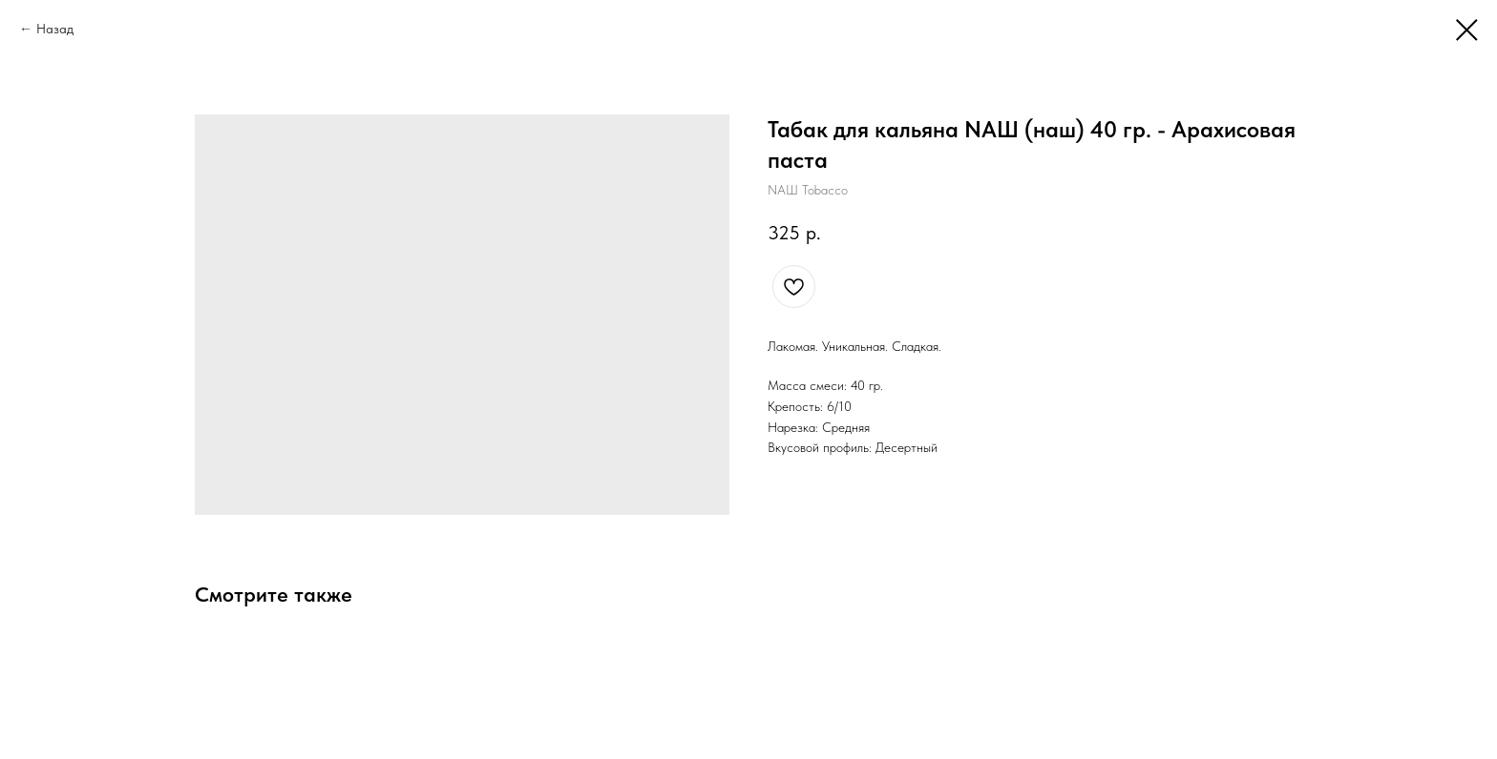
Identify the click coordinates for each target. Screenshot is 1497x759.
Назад (55, 28)
